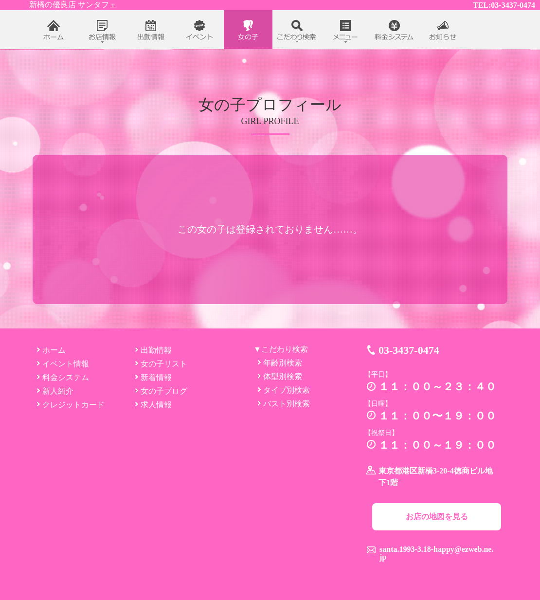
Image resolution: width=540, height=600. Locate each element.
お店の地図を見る (437, 516)
